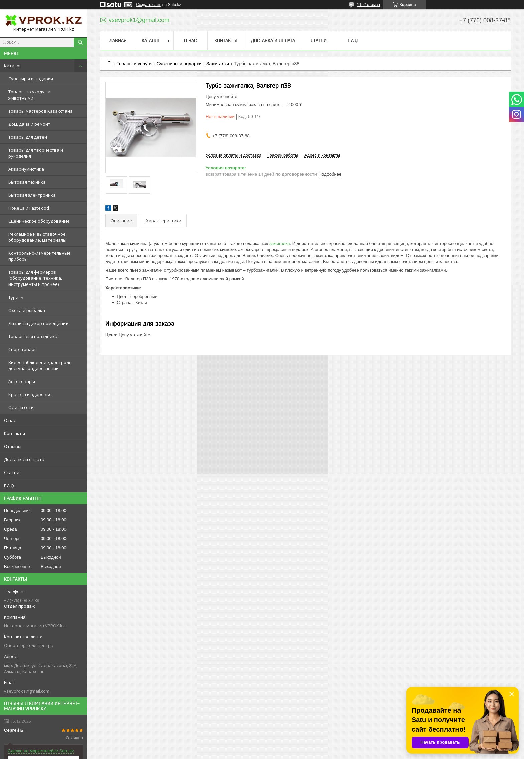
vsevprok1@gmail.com (26, 691)
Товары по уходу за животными (29, 95)
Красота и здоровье (30, 394)
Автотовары (21, 381)
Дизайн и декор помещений (38, 323)
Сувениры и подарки (30, 79)
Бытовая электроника (32, 195)
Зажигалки (217, 63)
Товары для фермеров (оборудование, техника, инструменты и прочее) (35, 278)
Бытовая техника (27, 182)
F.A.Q (9, 486)
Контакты (14, 433)
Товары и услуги (134, 63)
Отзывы (12, 446)
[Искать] (80, 42)
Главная (117, 40)
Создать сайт (148, 4)
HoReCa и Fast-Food (28, 208)
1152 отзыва (368, 4)
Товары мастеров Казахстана (40, 111)
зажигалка (279, 243)
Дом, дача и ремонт (29, 124)
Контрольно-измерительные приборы (39, 256)
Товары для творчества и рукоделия (35, 153)
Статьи (11, 472)
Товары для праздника (32, 336)
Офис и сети (21, 407)
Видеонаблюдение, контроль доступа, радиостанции (40, 365)
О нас (10, 420)
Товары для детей (27, 137)
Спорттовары (23, 349)
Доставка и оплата (24, 459)
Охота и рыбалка (26, 310)
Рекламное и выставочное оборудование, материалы (37, 237)
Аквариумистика (26, 169)
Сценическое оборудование (39, 221)
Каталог (12, 66)
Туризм (16, 297)
